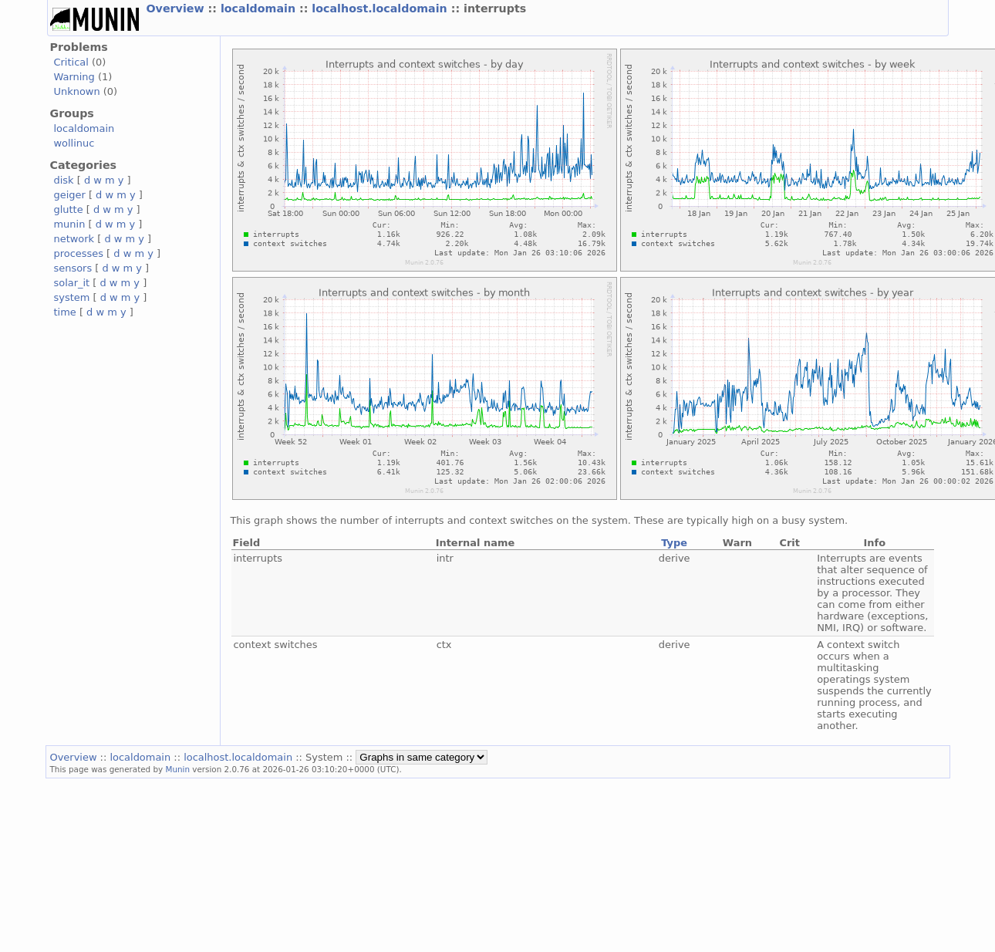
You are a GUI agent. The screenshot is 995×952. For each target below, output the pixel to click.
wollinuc (74, 143)
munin (70, 224)
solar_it (72, 283)
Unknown (77, 91)
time (65, 312)
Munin (177, 769)
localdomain (260, 8)
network (74, 239)
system (72, 297)
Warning (74, 77)
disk (64, 180)
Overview (177, 8)
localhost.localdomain (381, 8)
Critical (71, 62)
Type (674, 543)
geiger (70, 195)
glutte (68, 209)
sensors (73, 268)
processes (79, 253)
